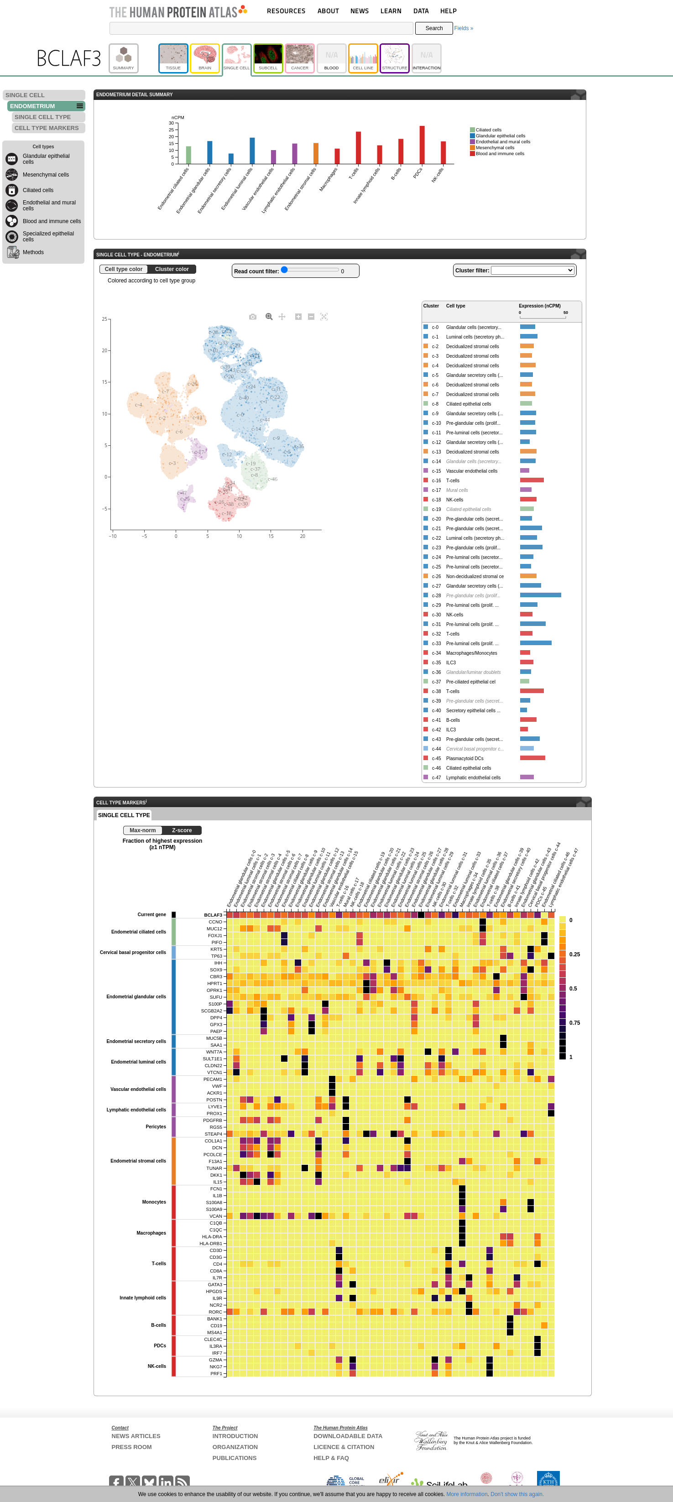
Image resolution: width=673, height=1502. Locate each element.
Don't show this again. (517, 1494)
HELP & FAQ (331, 1458)
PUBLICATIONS (235, 1458)
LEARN (391, 11)
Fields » (463, 28)
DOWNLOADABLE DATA (347, 1436)
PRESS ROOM (132, 1447)
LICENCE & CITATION (343, 1447)
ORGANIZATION (235, 1447)
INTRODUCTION (235, 1436)
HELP (448, 11)
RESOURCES (286, 11)
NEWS (359, 11)
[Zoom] (269, 316)
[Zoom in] (298, 316)
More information (467, 1494)
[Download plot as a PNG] (252, 316)
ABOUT (328, 11)
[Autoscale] (323, 316)
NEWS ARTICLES (136, 1436)
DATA (421, 11)
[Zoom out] (311, 316)
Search (434, 28)
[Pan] (282, 316)
